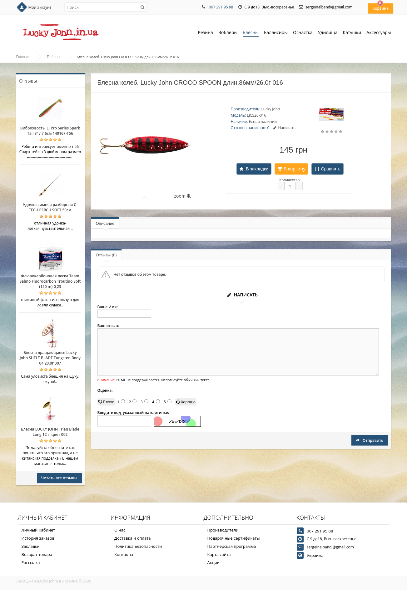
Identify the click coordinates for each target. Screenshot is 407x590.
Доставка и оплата (132, 538)
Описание (105, 223)
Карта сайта (219, 554)
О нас (119, 530)
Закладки (31, 546)
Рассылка (31, 562)
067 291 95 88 (221, 7)
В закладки (257, 168)
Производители (223, 530)
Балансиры (276, 33)
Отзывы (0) (106, 255)
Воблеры (227, 33)
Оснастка (303, 33)
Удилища (328, 33)
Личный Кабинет (38, 530)
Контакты (123, 554)
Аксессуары (378, 32)
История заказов (38, 538)
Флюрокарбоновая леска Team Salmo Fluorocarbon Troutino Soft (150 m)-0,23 (50, 281)
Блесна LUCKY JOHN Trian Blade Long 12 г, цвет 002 (50, 431)
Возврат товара (37, 554)
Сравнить (330, 168)
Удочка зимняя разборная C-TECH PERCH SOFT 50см (50, 207)
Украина (315, 555)
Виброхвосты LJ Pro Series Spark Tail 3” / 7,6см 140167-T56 (50, 130)
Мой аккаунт (40, 7)
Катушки (352, 33)
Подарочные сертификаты (233, 538)
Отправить (369, 440)
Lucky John (270, 109)
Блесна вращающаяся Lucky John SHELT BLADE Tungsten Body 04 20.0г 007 (50, 358)
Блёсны (251, 33)
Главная (23, 57)
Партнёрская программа (231, 546)
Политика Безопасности (138, 546)
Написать (284, 127)
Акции (213, 562)
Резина (205, 33)
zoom (182, 196)
